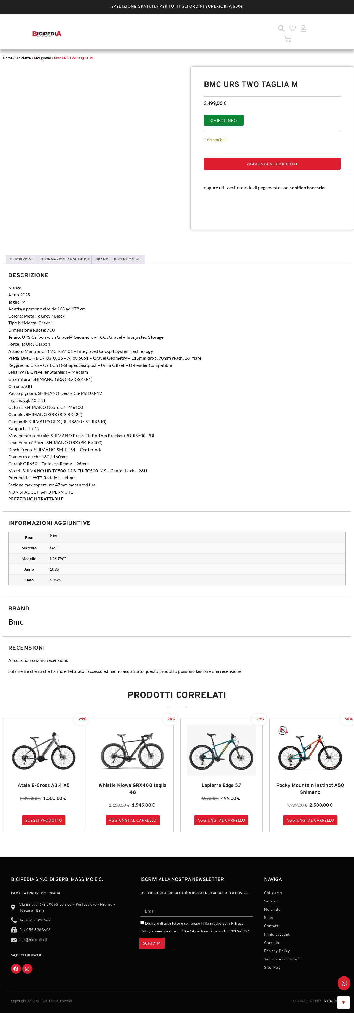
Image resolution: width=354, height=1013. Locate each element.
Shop (268, 917)
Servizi (270, 901)
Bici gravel (42, 58)
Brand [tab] (102, 259)
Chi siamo (273, 893)
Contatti (272, 926)
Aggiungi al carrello (272, 163)
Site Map (272, 967)
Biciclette (23, 58)
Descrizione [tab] (22, 259)
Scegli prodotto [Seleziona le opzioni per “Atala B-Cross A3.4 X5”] (43, 820)
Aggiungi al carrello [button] (132, 820)
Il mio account (277, 934)
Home (7, 58)
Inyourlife (333, 1001)
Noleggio (272, 909)
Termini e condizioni (282, 959)
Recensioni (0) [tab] (127, 259)
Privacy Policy (277, 951)
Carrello (271, 942)
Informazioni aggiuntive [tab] (64, 259)
